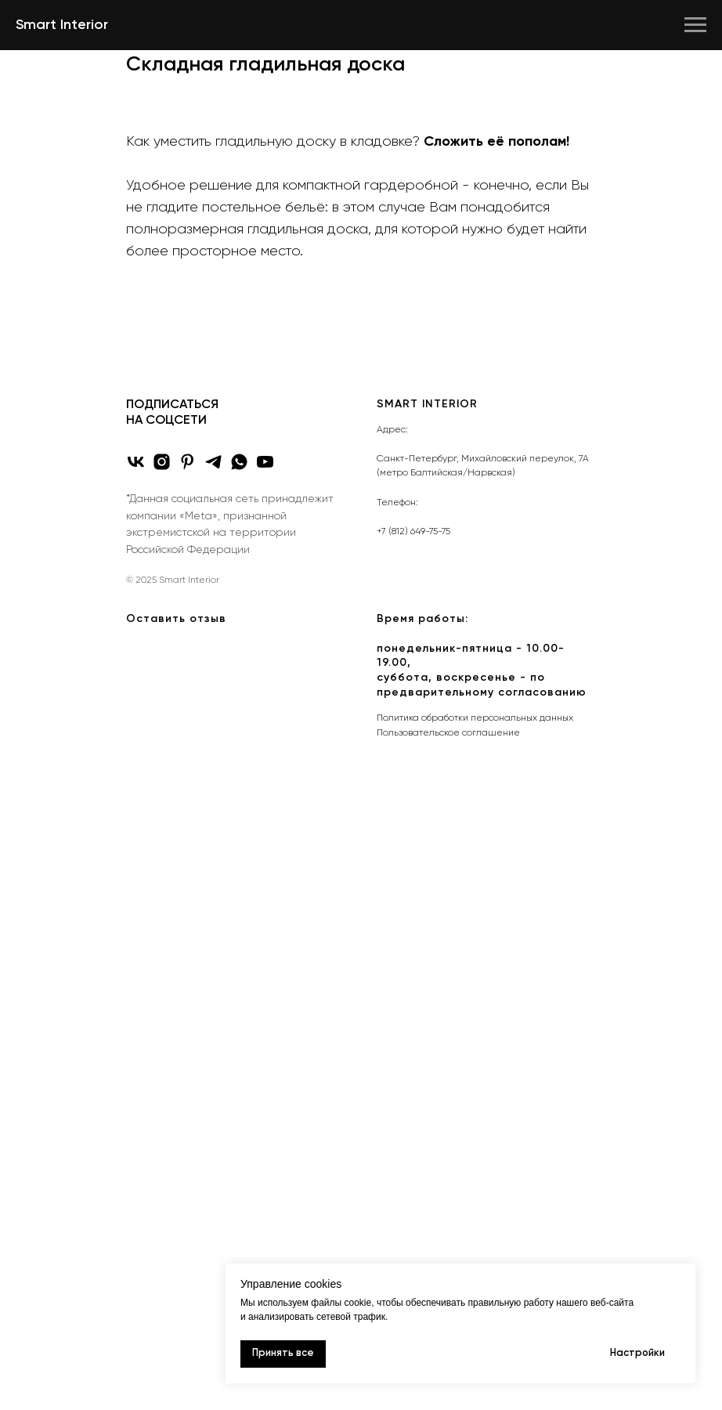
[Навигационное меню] (695, 25)
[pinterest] (187, 462)
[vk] (136, 462)
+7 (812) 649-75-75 (413, 532)
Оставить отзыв (176, 618)
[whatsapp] (239, 462)
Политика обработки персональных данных (475, 718)
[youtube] (265, 462)
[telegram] (213, 462)
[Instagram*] (161, 462)
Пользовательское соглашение (448, 733)
